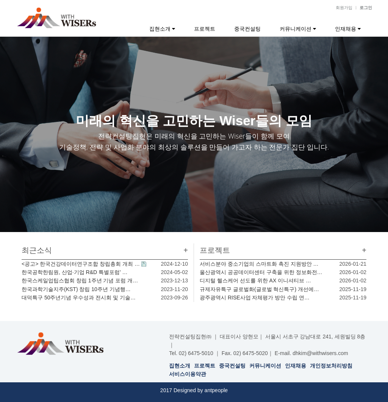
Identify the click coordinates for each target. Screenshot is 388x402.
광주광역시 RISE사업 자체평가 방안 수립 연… (255, 297)
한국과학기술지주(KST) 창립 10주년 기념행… (76, 289)
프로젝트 (204, 29)
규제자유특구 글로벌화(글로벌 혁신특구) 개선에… (259, 289)
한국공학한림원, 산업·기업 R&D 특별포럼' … (75, 272)
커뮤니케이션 (298, 29)
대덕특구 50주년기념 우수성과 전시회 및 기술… (79, 297)
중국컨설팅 (247, 29)
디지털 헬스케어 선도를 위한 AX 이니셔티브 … (255, 280)
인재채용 (348, 29)
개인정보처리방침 (331, 366)
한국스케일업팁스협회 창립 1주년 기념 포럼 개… (80, 280)
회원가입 (344, 7)
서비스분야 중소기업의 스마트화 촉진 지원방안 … (259, 264)
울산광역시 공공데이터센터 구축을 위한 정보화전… (261, 272)
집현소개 (162, 29)
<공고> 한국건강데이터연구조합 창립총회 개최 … (81, 264)
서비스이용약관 (187, 374)
